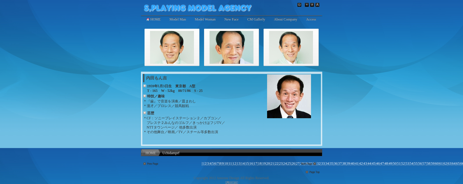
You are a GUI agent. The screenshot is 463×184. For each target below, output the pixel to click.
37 (340, 163)
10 (226, 163)
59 (432, 163)
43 (365, 163)
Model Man (178, 19)
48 (386, 163)
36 (335, 163)
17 (255, 163)
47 (382, 163)
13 (238, 163)
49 (390, 163)
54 (411, 163)
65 (458, 163)
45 (373, 163)
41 (356, 163)
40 (352, 163)
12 (234, 163)
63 (449, 163)
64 (454, 163)
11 (230, 163)
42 (361, 163)
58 (428, 163)
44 (369, 163)
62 (445, 163)
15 (247, 163)
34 (327, 163)
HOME (153, 19)
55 (416, 163)
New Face (231, 19)
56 (420, 163)
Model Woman (205, 19)
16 (251, 163)
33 (323, 163)
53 (407, 163)
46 (378, 163)
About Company (285, 19)
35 (331, 163)
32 (318, 163)
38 (344, 163)
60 (437, 163)
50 (394, 163)
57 (424, 163)
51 (399, 163)
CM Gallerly (256, 19)
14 (242, 163)
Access (311, 19)
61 (441, 163)
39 (348, 163)
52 (403, 163)
